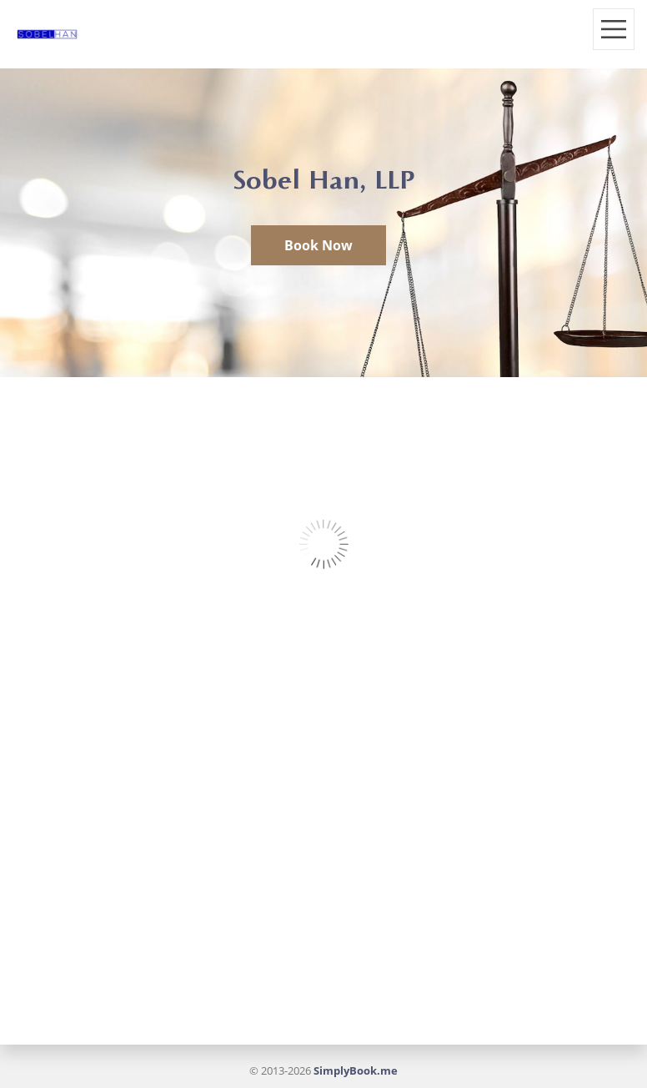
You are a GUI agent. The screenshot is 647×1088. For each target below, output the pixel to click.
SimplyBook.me (355, 1070)
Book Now (318, 245)
